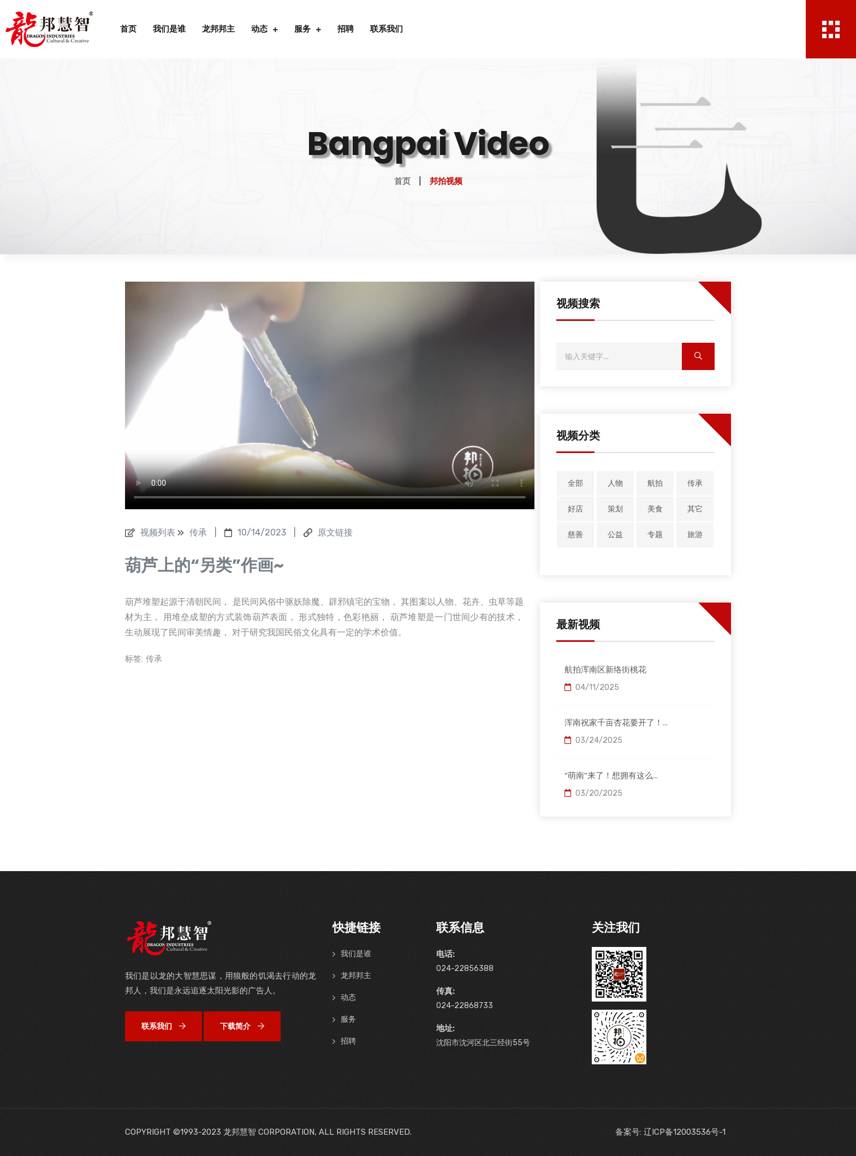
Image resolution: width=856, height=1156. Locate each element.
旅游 (695, 534)
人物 (615, 483)
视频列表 (157, 532)
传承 (154, 659)
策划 (615, 509)
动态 (259, 29)
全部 (575, 483)
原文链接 (335, 532)
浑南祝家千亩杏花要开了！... (616, 722)
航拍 (655, 483)
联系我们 (386, 29)
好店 (575, 509)
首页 (128, 29)
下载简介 (242, 1026)
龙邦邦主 (218, 29)
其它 (695, 509)
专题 (655, 534)
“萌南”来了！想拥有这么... (611, 775)
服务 (302, 29)
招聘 (345, 29)
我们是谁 (169, 29)
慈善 (575, 534)
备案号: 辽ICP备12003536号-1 (670, 1132)
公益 (615, 534)
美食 (655, 509)
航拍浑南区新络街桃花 (605, 669)
